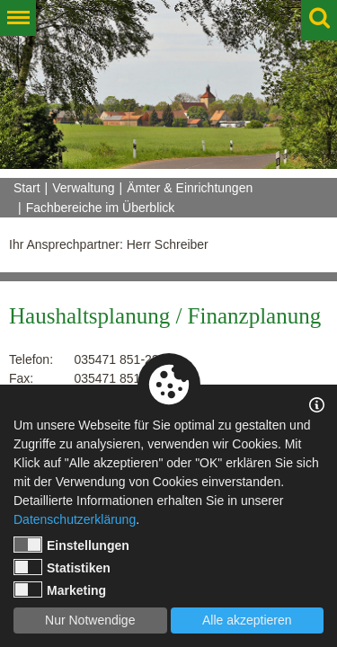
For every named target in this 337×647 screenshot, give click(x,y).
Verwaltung (83, 188)
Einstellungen (71, 544)
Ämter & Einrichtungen (190, 188)
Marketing (59, 589)
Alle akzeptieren (247, 620)
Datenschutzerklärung (74, 519)
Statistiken (62, 567)
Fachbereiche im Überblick (100, 207)
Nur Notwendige (90, 620)
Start (26, 188)
